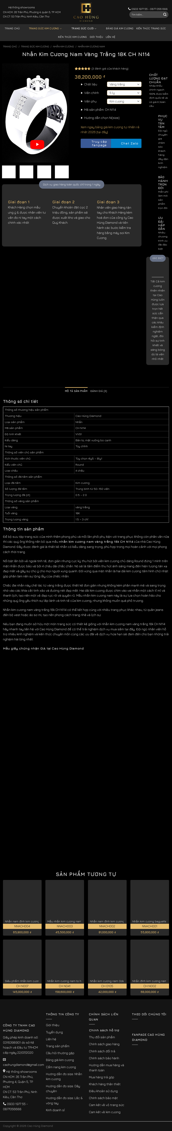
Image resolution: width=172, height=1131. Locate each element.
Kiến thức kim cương (72, 36)
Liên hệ (110, 36)
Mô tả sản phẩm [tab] (76, 391)
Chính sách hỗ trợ (104, 1030)
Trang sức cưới (80, 28)
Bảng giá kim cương (117, 28)
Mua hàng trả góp (101, 1077)
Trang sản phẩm (57, 1046)
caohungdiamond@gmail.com (23, 1064)
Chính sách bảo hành (104, 1058)
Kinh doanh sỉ (55, 1110)
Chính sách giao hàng (104, 1044)
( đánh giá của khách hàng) (110, 68)
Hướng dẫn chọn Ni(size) (101, 117)
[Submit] (164, 14)
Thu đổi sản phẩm (102, 1037)
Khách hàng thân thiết (104, 1084)
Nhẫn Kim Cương (63, 46)
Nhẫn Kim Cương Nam (91, 46)
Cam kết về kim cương (104, 1112)
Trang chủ (12, 28)
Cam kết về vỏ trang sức (106, 1105)
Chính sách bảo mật (103, 1098)
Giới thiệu (96, 36)
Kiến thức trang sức (151, 28)
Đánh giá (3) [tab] (98, 391)
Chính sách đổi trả (102, 1051)
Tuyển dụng (54, 1032)
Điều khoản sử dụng (103, 1091)
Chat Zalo (126, 143)
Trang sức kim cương (42, 28)
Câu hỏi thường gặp (60, 1053)
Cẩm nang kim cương (61, 1067)
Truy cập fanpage (95, 143)
